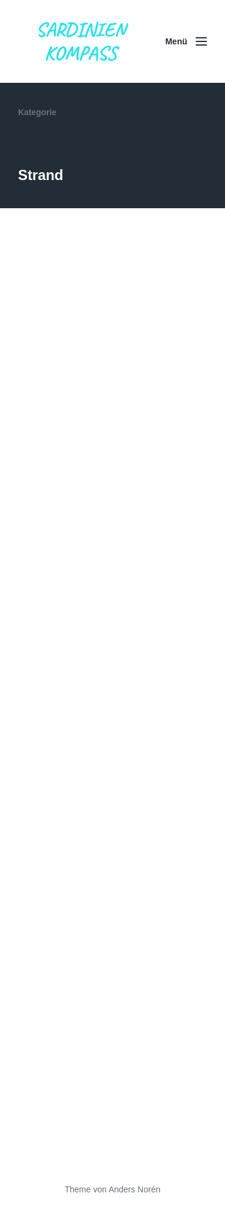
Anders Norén (134, 1189)
